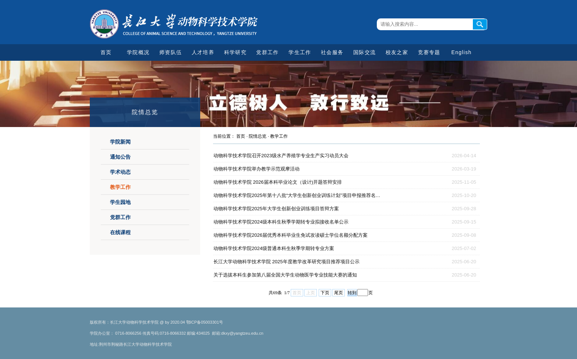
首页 (106, 52)
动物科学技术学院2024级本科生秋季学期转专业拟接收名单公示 (280, 222)
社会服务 (332, 52)
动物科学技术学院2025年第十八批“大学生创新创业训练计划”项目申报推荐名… (296, 195)
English (462, 52)
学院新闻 (120, 142)
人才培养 (203, 52)
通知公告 (120, 157)
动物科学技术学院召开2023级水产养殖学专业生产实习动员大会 (280, 155)
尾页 (338, 292)
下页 (325, 292)
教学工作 (120, 187)
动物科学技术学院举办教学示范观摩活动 (256, 169)
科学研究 (235, 52)
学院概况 (138, 52)
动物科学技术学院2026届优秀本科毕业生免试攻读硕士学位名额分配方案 (290, 235)
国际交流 (364, 52)
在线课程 (120, 232)
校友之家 (397, 52)
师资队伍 (170, 52)
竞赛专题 (429, 52)
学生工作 (299, 52)
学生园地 (120, 202)
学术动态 (120, 172)
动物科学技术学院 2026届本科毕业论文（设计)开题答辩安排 (277, 182)
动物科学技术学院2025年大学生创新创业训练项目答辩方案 (276, 208)
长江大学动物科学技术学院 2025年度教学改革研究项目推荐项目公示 (286, 261)
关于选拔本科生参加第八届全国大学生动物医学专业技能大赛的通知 (285, 275)
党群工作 (267, 52)
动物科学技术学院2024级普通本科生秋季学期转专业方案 (273, 248)
